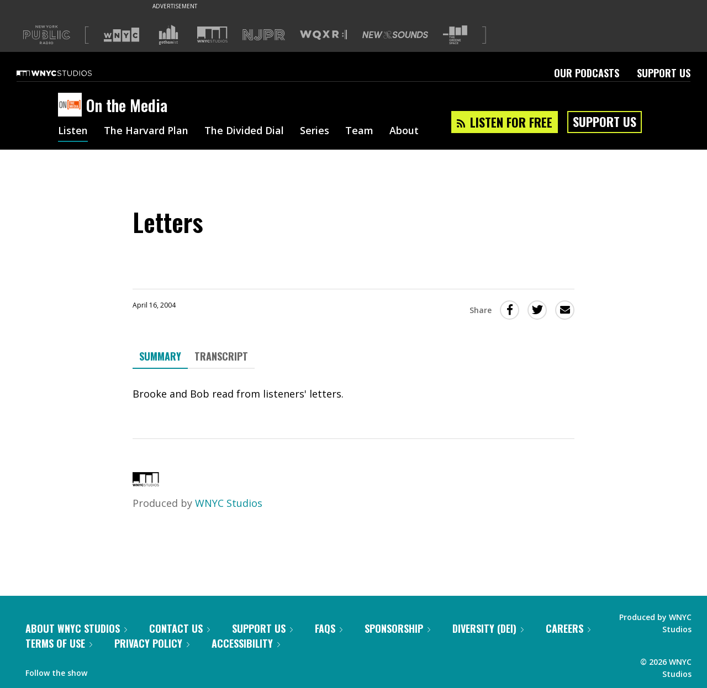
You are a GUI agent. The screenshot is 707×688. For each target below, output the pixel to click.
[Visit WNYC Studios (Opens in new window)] (212, 35)
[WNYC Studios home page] (68, 73)
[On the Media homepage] (72, 105)
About (404, 131)
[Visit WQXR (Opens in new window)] (323, 35)
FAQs (328, 628)
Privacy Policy (151, 643)
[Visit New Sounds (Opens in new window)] (395, 35)
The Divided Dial (244, 131)
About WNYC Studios (76, 628)
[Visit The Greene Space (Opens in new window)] (455, 35)
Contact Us (179, 628)
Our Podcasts (586, 73)
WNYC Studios (228, 503)
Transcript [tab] (221, 356)
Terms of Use (58, 643)
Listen (73, 131)
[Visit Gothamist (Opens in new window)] (168, 35)
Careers (568, 628)
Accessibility (246, 643)
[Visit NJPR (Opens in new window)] (263, 35)
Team (359, 131)
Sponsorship (397, 628)
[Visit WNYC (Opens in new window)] (121, 35)
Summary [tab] (160, 356)
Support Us (663, 73)
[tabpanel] (353, 394)
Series (314, 131)
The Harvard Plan (146, 131)
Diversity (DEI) (488, 628)
